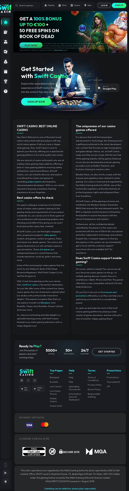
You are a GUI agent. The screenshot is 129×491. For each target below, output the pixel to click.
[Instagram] (34, 380)
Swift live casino (30, 284)
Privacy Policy (95, 384)
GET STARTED (106, 351)
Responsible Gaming (94, 395)
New (87, 5)
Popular (49, 5)
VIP (108, 386)
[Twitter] (28, 380)
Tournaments (113, 381)
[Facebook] (21, 380)
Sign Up (119, 5)
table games (50, 235)
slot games (45, 249)
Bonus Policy (58, 50)
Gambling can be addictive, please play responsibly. (70, 488)
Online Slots (56, 405)
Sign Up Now (36, 101)
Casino (75, 5)
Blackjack (45, 302)
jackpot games (34, 181)
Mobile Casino (53, 400)
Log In (104, 5)
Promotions (113, 377)
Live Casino (56, 386)
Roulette (54, 381)
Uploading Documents (74, 388)
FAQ (71, 381)
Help (71, 377)
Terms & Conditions (93, 379)
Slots (63, 5)
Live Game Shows (55, 392)
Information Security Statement (75, 396)
